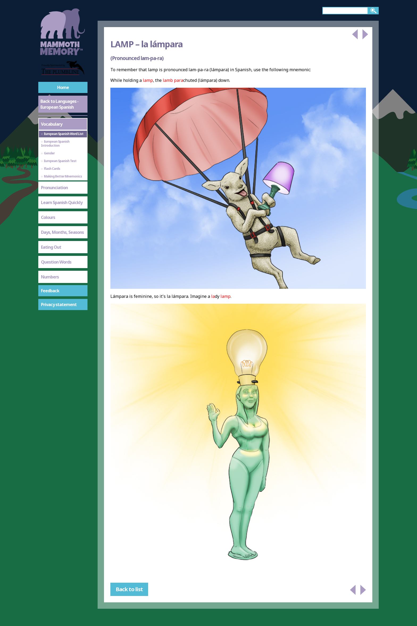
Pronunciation (54, 188)
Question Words (56, 262)
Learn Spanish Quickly (61, 202)
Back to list (129, 589)
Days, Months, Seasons (62, 232)
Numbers (50, 277)
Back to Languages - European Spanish (59, 104)
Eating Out (51, 247)
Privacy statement (59, 304)
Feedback (50, 291)
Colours (48, 217)
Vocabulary (51, 124)
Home (63, 87)
